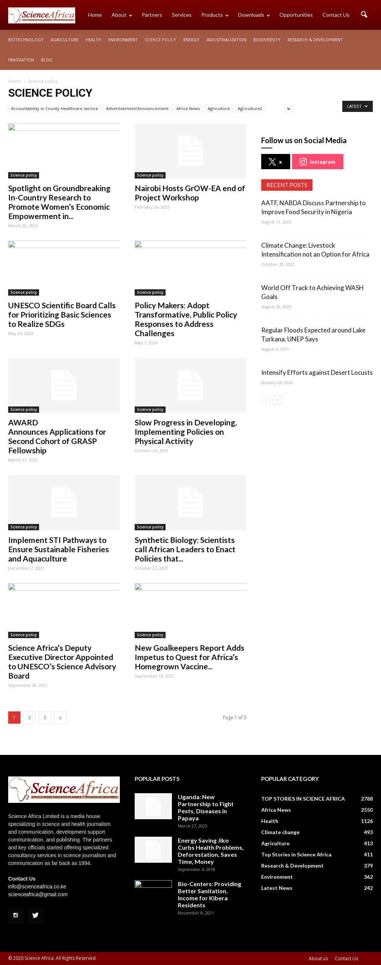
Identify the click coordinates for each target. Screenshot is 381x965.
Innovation (21, 59)
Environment (123, 39)
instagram (317, 161)
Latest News (276, 888)
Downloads (254, 15)
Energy (191, 39)
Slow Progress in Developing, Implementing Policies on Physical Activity (186, 431)
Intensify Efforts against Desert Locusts (317, 372)
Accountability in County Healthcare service (54, 108)
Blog (46, 59)
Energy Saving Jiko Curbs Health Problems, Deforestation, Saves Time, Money (211, 851)
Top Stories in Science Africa (296, 854)
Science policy (160, 39)
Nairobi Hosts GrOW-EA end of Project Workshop (190, 192)
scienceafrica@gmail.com (38, 894)
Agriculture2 (250, 108)
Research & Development (315, 39)
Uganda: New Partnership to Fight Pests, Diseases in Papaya (206, 807)
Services (182, 15)
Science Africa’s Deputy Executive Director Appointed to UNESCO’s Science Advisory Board (62, 661)
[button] (364, 15)
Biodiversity (267, 39)
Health (93, 39)
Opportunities (296, 15)
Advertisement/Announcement (137, 108)
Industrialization (226, 39)
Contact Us (336, 15)
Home (95, 15)
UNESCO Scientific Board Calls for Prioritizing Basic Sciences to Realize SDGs (62, 314)
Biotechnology (26, 39)
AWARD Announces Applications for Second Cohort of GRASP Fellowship (57, 436)
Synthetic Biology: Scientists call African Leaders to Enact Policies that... (185, 549)
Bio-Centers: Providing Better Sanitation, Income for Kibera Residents (209, 894)
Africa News (188, 108)
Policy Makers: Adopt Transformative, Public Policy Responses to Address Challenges (186, 319)
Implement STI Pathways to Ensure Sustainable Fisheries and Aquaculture (58, 549)
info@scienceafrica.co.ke (37, 887)
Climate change (280, 832)
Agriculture (65, 39)
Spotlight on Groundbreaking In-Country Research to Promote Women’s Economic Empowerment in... (59, 202)
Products (215, 15)
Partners (152, 15)
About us (318, 958)
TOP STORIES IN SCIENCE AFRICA (303, 798)
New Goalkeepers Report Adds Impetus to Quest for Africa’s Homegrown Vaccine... (189, 657)
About (122, 15)
